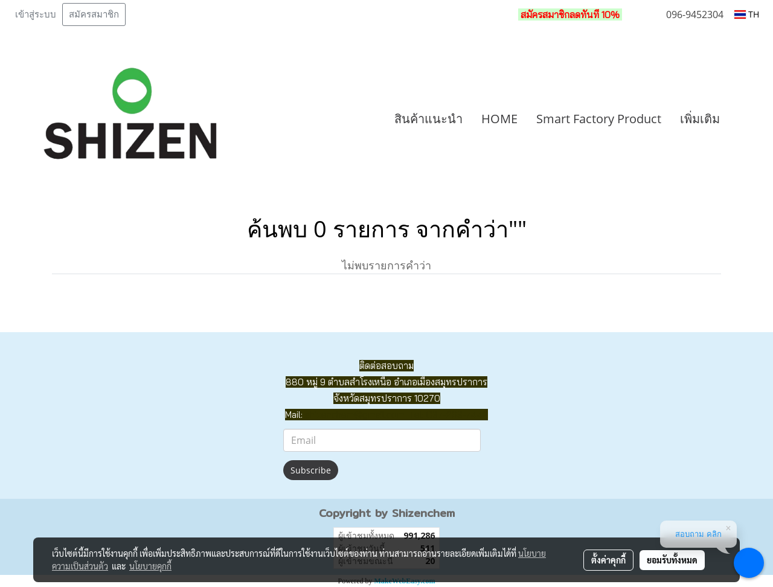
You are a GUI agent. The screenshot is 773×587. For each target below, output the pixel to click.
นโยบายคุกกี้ (150, 565)
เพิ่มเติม (700, 119)
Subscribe (310, 470)
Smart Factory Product (598, 119)
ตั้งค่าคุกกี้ (608, 559)
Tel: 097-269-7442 (448, 414)
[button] (747, 119)
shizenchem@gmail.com (355, 414)
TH (746, 14)
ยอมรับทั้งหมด (672, 559)
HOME (499, 119)
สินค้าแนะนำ (428, 119)
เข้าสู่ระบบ (35, 14)
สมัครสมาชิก (94, 14)
